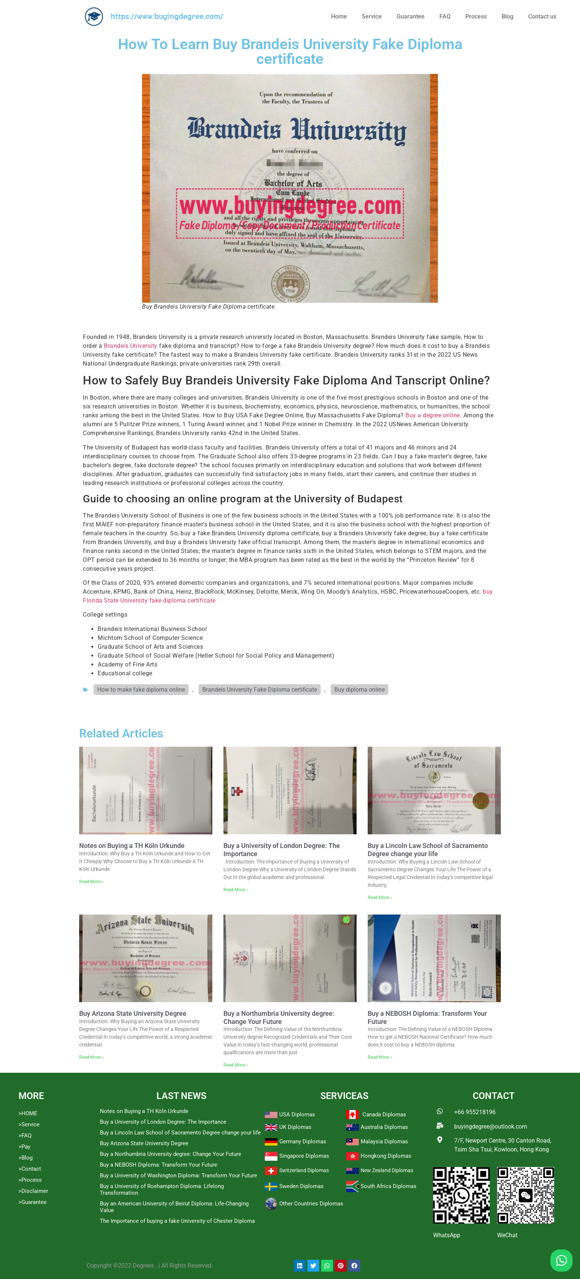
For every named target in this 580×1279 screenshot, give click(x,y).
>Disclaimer (33, 1191)
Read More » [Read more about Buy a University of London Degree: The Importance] (235, 889)
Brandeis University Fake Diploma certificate (259, 689)
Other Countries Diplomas (311, 1203)
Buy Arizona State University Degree (132, 1013)
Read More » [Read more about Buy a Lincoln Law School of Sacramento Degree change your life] (380, 897)
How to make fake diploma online (141, 689)
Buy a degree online (432, 415)
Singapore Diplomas (304, 1156)
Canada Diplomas (384, 1114)
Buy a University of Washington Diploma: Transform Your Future (178, 1175)
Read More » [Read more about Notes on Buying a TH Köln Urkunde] (91, 881)
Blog (507, 16)
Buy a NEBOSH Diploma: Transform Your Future (158, 1164)
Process (476, 16)
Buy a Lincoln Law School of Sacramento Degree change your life (428, 850)
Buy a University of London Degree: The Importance (163, 1122)
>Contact (29, 1169)
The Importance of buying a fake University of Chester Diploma (177, 1221)
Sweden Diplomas (301, 1186)
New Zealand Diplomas (387, 1170)
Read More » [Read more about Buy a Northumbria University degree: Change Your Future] (235, 1065)
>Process (30, 1180)
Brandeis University (131, 345)
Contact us (542, 16)
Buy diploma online (359, 689)
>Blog (25, 1157)
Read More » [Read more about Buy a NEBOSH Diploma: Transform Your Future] (380, 1057)
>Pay (24, 1146)
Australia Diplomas (384, 1127)
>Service (29, 1124)
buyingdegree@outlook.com (490, 1126)
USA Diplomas (297, 1114)
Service (372, 16)
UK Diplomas (295, 1127)
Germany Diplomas (302, 1141)
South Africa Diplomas (389, 1186)
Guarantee (411, 16)
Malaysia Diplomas (384, 1141)
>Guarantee (32, 1202)
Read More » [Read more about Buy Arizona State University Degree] (91, 1057)
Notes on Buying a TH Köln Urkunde (132, 845)
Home (339, 16)
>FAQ (24, 1135)
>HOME (27, 1113)
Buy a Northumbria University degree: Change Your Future (278, 1017)
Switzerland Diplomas (304, 1170)
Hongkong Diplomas (386, 1156)
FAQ (445, 16)
